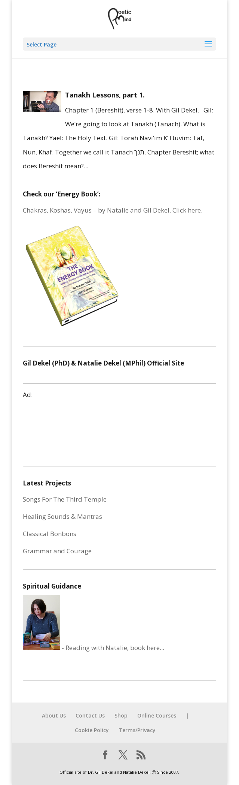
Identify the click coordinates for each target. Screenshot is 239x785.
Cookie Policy (92, 730)
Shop (121, 715)
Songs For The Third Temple (65, 499)
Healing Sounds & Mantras (62, 516)
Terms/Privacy (137, 730)
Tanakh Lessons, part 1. (105, 94)
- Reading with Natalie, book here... (93, 647)
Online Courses (156, 715)
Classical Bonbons (49, 533)
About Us (54, 715)
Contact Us (90, 715)
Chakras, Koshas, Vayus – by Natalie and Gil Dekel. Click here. (112, 210)
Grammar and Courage (57, 551)
